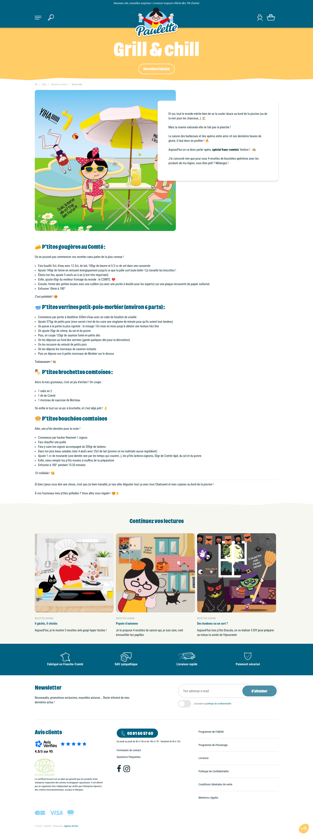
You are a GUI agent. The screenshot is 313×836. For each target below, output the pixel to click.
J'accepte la (212, 703)
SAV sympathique (126, 664)
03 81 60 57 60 (140, 733)
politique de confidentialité (218, 703)
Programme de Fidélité (211, 731)
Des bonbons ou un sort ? (212, 623)
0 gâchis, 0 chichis (46, 623)
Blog (44, 84)
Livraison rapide (186, 664)
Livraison (203, 758)
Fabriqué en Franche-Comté (65, 664)
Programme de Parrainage (212, 745)
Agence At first (71, 826)
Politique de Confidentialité (213, 771)
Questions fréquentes (129, 757)
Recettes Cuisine (156, 69)
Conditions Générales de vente (215, 784)
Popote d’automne (127, 623)
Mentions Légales (208, 797)
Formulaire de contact (129, 750)
